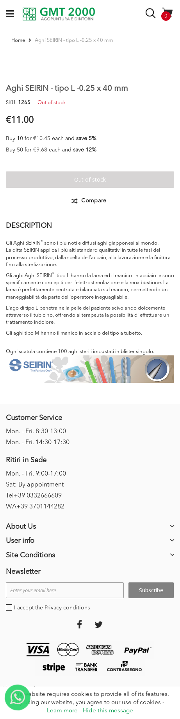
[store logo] (58, 14)
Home (18, 40)
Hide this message (108, 711)
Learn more (62, 711)
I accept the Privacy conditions (52, 608)
